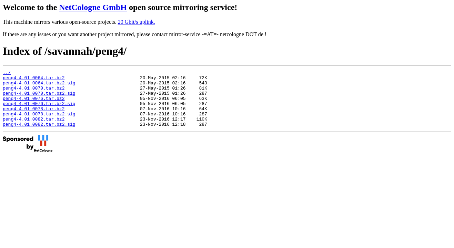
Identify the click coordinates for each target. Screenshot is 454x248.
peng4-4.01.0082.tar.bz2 (33, 129)
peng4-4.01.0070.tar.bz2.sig (39, 98)
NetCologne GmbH (93, 7)
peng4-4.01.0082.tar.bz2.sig (39, 135)
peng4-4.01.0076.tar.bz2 (33, 104)
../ (7, 73)
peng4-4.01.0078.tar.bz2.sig (39, 123)
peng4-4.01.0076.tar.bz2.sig (39, 110)
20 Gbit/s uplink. (136, 22)
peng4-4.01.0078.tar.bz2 (33, 117)
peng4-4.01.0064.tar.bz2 (33, 79)
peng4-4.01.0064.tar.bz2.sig (39, 86)
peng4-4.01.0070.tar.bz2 (33, 92)
